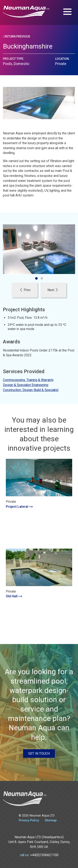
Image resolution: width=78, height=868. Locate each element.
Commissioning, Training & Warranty (28, 380)
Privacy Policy (29, 820)
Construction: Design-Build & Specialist (30, 390)
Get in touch (39, 753)
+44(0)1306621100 (44, 855)
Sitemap (51, 820)
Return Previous (16, 36)
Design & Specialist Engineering (25, 385)
